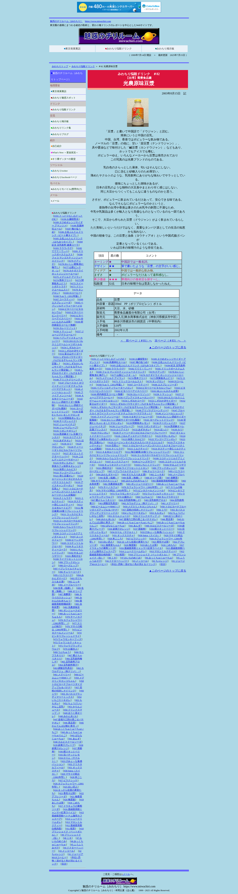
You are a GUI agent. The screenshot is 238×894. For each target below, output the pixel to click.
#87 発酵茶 (172, 478)
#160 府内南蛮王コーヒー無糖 (107, 394)
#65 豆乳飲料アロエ (155, 500)
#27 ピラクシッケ (136, 538)
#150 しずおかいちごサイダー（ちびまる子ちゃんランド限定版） (126, 407)
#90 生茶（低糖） (108, 478)
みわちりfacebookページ (64, 177)
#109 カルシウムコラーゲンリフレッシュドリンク (123, 458)
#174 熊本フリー (137, 378)
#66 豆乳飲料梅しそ (130, 500)
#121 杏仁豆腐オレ (63, 476)
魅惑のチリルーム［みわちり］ (66, 21)
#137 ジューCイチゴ (64, 424)
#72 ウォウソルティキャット (158, 493)
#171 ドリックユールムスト (127, 381)
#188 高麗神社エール (114, 362)
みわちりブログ (60, 134)
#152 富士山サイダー (70, 354)
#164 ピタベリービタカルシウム (153, 388)
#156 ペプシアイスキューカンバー (135, 397)
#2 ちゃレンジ (160, 561)
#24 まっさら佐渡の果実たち (132, 542)
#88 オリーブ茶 (153, 478)
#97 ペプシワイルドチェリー (123, 471)
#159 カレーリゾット (138, 394)
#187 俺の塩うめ (139, 362)
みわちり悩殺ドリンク (118, 48)
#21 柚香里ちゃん (111, 545)
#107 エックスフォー (117, 461)
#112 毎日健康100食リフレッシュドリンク (148, 452)
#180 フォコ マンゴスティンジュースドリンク (121, 372)
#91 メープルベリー (69, 585)
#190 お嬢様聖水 (138, 359)
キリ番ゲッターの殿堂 (63, 159)
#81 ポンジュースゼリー (139, 484)
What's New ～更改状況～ (64, 152)
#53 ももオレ (157, 513)
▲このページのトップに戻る (167, 347)
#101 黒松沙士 (104, 468)
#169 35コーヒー (72, 293)
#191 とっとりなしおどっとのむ (108, 359)
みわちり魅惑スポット (63, 97)
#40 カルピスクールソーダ (159, 526)
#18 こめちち (168, 545)
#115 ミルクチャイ (137, 449)
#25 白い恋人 (106, 542)
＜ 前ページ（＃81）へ (136, 340)
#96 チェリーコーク (154, 471)
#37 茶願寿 (139, 529)
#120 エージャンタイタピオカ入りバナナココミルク (136, 442)
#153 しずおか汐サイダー (162, 401)
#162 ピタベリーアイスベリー (131, 391)
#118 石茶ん (112, 445)
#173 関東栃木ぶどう (161, 378)
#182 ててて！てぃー (140, 368)
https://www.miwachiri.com (98, 21)
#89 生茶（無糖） (132, 478)
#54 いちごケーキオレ (134, 513)
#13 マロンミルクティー (163, 551)
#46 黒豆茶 (167, 519)
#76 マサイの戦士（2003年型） (113, 490)
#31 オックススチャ (123, 535)
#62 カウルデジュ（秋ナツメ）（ (140, 503)
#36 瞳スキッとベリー (161, 529)
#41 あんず (135, 526)
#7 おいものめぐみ (131, 558)
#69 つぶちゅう (144, 497)
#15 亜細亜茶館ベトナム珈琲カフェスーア (68, 815)
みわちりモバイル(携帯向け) (66, 189)
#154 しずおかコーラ (133, 401)
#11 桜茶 (120, 554)
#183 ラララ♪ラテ (115, 368)
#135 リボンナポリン (149, 426)
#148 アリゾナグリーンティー (152, 410)
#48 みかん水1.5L (106, 519)
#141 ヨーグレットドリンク (159, 420)
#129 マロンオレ (100, 433)
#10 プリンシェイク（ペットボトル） (148, 554)
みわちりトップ (60, 66)
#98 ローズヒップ (68, 565)
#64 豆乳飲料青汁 (68, 665)
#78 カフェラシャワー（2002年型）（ (142, 487)
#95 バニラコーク (63, 575)
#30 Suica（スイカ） (149, 535)
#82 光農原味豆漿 (113, 484)
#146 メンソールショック (169, 413)
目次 (163, 564)
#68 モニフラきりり (167, 497)
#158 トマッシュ (162, 394)
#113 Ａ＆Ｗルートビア (109, 452)
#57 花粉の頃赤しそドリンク (137, 510)
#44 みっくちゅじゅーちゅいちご (135, 522)
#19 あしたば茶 (149, 545)
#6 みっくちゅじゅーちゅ (159, 558)
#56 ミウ (162, 510)
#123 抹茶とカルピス (133, 439)
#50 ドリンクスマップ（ (146, 516)
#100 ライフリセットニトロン (132, 468)
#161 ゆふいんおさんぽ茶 (165, 391)
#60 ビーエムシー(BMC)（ (105, 506)
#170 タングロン (155, 381)
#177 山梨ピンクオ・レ (123, 375)
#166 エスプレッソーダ (165, 384)
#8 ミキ (112, 558)
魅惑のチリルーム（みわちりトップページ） (67, 76)
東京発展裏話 (72, 48)
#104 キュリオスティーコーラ (114, 465)
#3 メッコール (140, 561)
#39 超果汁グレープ (64, 745)
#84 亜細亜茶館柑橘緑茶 (164, 481)
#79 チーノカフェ (108, 487)
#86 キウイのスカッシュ (104, 481)
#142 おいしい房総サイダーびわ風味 (120, 420)
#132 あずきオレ (141, 429)
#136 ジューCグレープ (121, 426)
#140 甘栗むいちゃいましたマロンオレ (67, 414)
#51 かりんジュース (119, 516)
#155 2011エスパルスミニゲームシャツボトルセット (67, 344)
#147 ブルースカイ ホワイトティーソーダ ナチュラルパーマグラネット (68, 386)
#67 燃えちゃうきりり (103, 500)
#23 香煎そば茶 (160, 542)
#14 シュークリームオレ (132, 551)
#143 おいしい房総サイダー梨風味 (67, 402)
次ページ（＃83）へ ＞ (170, 340)
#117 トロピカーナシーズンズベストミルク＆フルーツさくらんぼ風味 (67, 491)
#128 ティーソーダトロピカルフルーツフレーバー (140, 433)
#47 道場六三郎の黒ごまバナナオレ (138, 519)
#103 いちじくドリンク (147, 465)
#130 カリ (177, 429)
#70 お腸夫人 (124, 497)
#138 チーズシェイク (164, 423)
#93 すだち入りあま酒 (134, 474)
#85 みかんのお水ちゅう (134, 481)
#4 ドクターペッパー (117, 561)
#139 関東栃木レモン (138, 423)
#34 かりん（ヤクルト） (123, 532)
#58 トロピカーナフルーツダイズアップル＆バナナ (68, 684)
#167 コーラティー (137, 384)
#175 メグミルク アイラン (110, 378)
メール (55, 201)
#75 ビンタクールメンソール (149, 490)
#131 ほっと (161, 429)
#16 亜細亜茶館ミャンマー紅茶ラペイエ (140, 548)
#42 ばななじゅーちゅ (113, 526)
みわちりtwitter (59, 170)
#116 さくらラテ (114, 449)
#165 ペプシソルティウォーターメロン (112, 388)
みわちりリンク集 (61, 127)
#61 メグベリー (170, 503)
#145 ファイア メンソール (105, 416)
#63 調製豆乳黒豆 (108, 503)
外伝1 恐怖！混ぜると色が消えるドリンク (133, 564)
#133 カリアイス (119, 429)
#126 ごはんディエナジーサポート (133, 436)
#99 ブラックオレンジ (164, 468)
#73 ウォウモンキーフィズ (124, 493)
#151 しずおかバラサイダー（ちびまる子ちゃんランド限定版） (144, 404)
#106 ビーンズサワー (143, 461)
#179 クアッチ (157, 372)
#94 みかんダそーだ (107, 474)
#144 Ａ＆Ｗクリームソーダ (138, 416)
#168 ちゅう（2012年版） (110, 384)
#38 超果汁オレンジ (119, 529)
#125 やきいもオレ (165, 436)
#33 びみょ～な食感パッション (157, 532)
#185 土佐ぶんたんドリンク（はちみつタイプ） (135, 365)
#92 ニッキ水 (157, 474)
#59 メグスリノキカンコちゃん (140, 506)
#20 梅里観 (130, 545)
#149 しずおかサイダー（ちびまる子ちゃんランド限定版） (67, 373)
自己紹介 (56, 146)
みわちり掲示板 (164, 48)
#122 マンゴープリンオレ (162, 439)
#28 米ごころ (115, 538)
